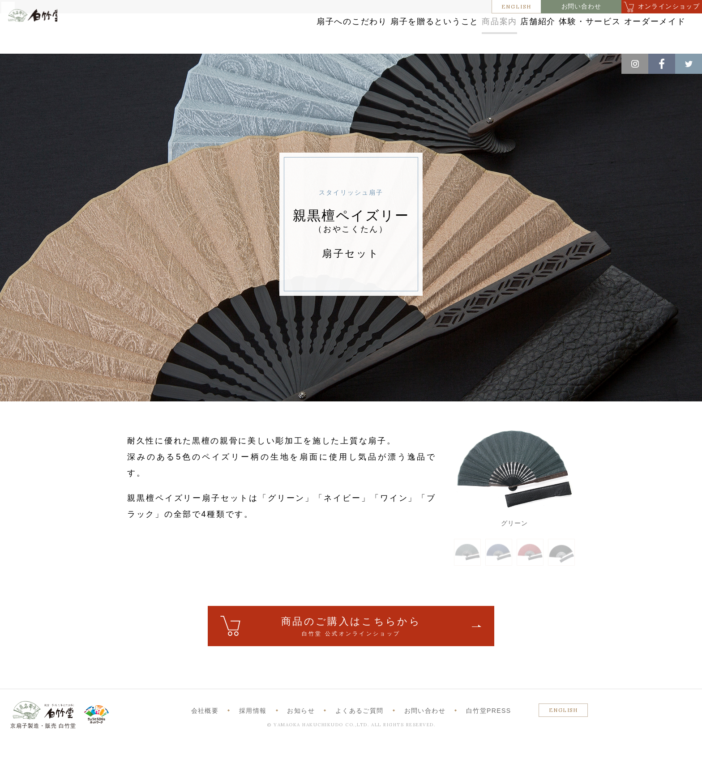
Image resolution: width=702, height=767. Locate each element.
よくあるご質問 (359, 734)
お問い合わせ (581, 6)
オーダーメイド (631, 32)
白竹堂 (48, 37)
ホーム (21, 63)
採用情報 (253, 734)
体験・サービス (548, 32)
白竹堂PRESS (488, 734)
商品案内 (415, 32)
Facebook (661, 64)
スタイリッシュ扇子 (151, 63)
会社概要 (205, 734)
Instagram (634, 64)
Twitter (688, 64)
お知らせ (301, 734)
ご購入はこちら (351, 651)
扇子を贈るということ (331, 32)
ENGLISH (516, 6)
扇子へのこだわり (233, 32)
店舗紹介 (476, 32)
